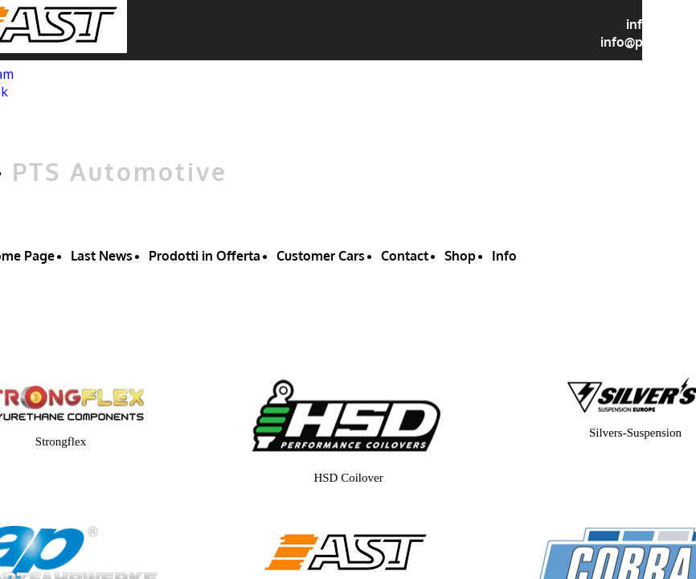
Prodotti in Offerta (204, 256)
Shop (460, 256)
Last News (102, 256)
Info (504, 256)
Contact (404, 256)
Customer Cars (320, 256)
